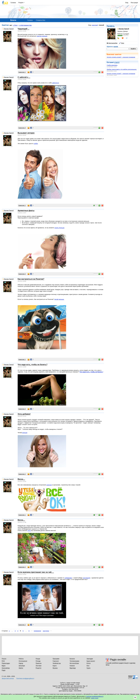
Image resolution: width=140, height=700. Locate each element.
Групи (88, 668)
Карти (55, 665)
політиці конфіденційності (94, 696)
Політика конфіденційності (25, 678)
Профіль (111, 26)
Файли (21, 668)
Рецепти (38, 668)
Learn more (94, 698)
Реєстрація (134, 2)
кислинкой (86, 578)
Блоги (89, 663)
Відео (3, 665)
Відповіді (73, 668)
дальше (24, 432)
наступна (46, 631)
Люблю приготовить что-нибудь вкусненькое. (122, 69)
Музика (55, 668)
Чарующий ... (23, 29)
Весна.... (21, 479)
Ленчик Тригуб (8, 29)
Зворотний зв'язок (8, 678)
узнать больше (59, 228)
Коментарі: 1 (22, 72)
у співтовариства (25, 25)
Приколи (38, 663)
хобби (36, 143)
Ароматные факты (26, 211)
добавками (68, 578)
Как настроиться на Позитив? (31, 279)
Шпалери (22, 665)
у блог (15, 25)
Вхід (126, 2)
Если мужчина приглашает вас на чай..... (36, 572)
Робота (21, 658)
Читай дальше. (59, 299)
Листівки (38, 665)
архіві (116, 46)
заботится (55, 83)
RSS (3, 661)
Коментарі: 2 (22, 474)
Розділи (20, 2)
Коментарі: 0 (22, 127)
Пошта (4, 658)
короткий (95, 25)
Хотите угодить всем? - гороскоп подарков (121, 57)
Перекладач (6, 663)
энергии (49, 485)
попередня (37, 631)
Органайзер (6, 668)
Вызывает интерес (26, 133)
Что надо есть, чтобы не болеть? (32, 365)
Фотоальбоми (74, 663)
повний (101, 25)
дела (29, 530)
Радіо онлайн (118, 659)
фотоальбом (112, 43)
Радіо (3, 670)
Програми (56, 658)
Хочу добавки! (24, 414)
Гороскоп (56, 661)
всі (11, 25)
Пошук (38, 658)
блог (121, 43)
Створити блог (40, 20)
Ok (135, 697)
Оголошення (23, 661)
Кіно (88, 665)
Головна (13, 2)
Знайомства (57, 663)
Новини (72, 665)
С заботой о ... (24, 77)
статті (116, 62)
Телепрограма (74, 661)
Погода (38, 661)
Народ (21, 663)
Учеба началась (112, 65)
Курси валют (91, 661)
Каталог (72, 658)
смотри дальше (42, 36)
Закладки (90, 658)
